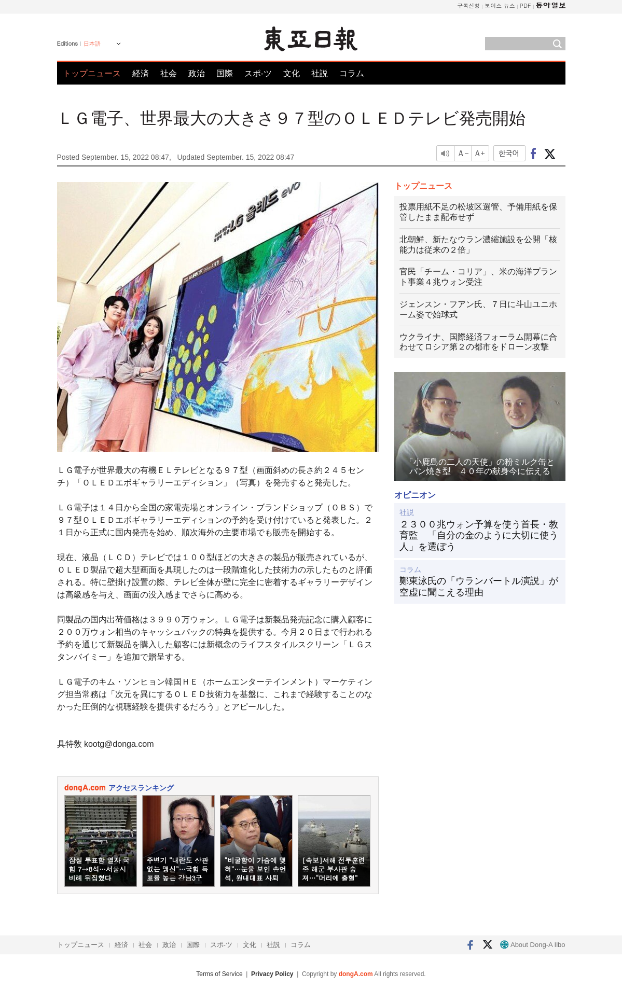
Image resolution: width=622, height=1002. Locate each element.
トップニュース (92, 73)
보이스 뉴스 (500, 5)
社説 (319, 73)
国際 (224, 73)
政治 (196, 73)
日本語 (92, 43)
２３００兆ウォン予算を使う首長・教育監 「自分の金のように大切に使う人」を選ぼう (478, 535)
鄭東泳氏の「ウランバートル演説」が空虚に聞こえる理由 (478, 586)
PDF (525, 5)
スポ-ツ (258, 73)
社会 (168, 73)
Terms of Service (219, 974)
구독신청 (468, 5)
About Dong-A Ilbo (532, 945)
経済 (140, 73)
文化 (291, 73)
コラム (351, 73)
